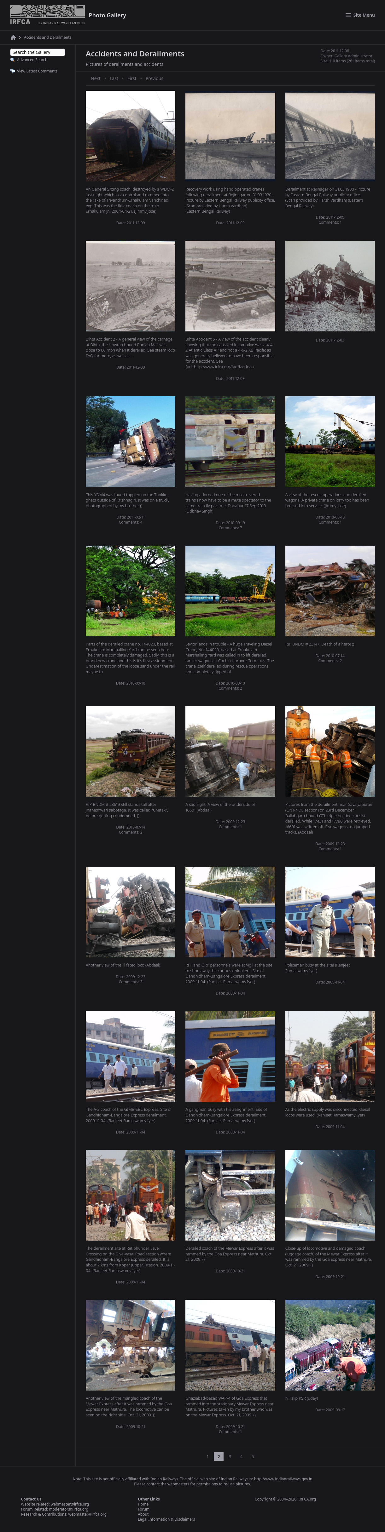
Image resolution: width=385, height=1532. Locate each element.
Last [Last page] (114, 78)
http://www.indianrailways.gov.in (283, 1479)
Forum (143, 1509)
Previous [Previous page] (154, 78)
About (143, 1514)
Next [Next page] (96, 78)
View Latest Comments (37, 71)
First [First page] (131, 78)
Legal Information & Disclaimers (166, 1519)
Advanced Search (32, 59)
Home (143, 1504)
